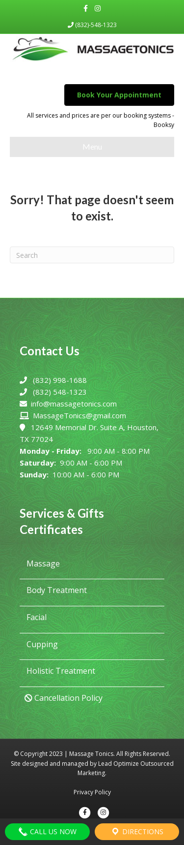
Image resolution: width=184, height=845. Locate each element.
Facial (36, 617)
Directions (136, 832)
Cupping (41, 644)
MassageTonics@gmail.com (79, 415)
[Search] (92, 255)
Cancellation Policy (64, 697)
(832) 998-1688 (60, 380)
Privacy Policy (92, 792)
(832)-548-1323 (92, 25)
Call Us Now (47, 832)
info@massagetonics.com (74, 403)
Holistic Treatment (60, 670)
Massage (42, 563)
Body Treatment (56, 590)
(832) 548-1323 (60, 392)
